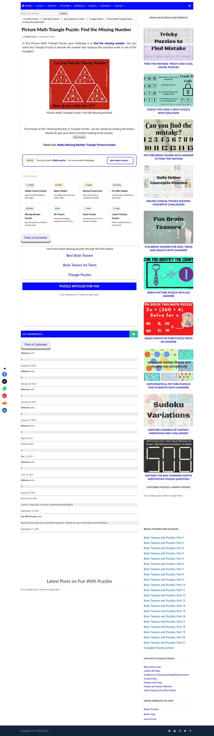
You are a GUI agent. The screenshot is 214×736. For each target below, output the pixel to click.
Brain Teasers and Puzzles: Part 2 (164, 542)
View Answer (79, 137)
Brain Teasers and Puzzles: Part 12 (164, 595)
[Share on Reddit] (3, 381)
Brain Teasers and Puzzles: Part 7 (164, 569)
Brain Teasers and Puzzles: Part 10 (164, 584)
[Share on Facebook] (3, 352)
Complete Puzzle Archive (159, 647)
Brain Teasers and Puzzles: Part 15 (164, 611)
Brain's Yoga (149, 714)
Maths (52, 6)
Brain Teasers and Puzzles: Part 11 (164, 590)
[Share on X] (3, 359)
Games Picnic (150, 719)
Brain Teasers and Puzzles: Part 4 (164, 553)
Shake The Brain (151, 709)
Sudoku (105, 6)
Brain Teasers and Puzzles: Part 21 (164, 642)
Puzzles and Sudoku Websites (158, 686)
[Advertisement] (79, 556)
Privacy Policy (150, 678)
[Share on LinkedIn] (3, 388)
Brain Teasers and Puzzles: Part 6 (164, 563)
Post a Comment (36, 237)
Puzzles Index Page (153, 682)
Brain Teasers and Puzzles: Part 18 (164, 626)
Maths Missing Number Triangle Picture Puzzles (86, 144)
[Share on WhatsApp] (3, 366)
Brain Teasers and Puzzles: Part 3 (164, 548)
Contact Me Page (152, 671)
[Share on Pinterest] (3, 373)
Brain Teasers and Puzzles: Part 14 (164, 605)
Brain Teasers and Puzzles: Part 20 (164, 637)
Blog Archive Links (152, 667)
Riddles (79, 6)
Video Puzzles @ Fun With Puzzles (160, 690)
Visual (119, 6)
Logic (39, 6)
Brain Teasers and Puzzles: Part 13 (164, 600)
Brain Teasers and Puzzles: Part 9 (164, 579)
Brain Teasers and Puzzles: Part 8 (164, 574)
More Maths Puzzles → (120, 160)
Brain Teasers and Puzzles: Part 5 (164, 558)
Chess (92, 6)
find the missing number (109, 43)
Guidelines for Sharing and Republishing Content (166, 675)
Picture (65, 6)
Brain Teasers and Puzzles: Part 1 (164, 537)
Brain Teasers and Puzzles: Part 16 (164, 616)
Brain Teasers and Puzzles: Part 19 (164, 632)
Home (28, 6)
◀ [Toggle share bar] (4, 346)
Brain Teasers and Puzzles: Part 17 (164, 621)
